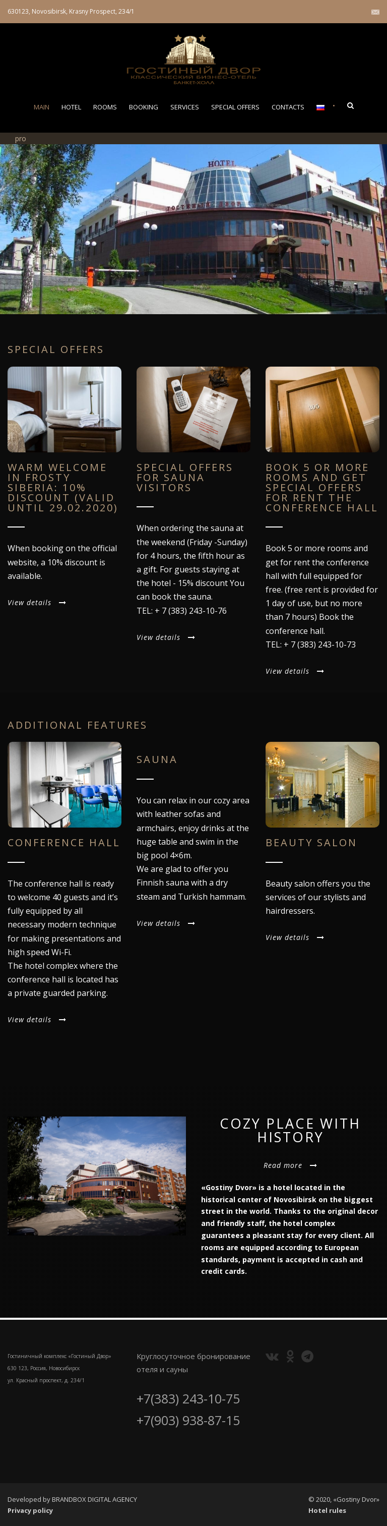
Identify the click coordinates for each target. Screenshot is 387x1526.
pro (20, 138)
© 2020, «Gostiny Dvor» (343, 1499)
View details (37, 602)
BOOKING (143, 106)
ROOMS (105, 106)
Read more (290, 1165)
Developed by (30, 1499)
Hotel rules (327, 1510)
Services (184, 106)
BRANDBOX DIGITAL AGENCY (94, 1499)
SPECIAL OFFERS (235, 106)
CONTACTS (288, 106)
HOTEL (71, 106)
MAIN (41, 106)
